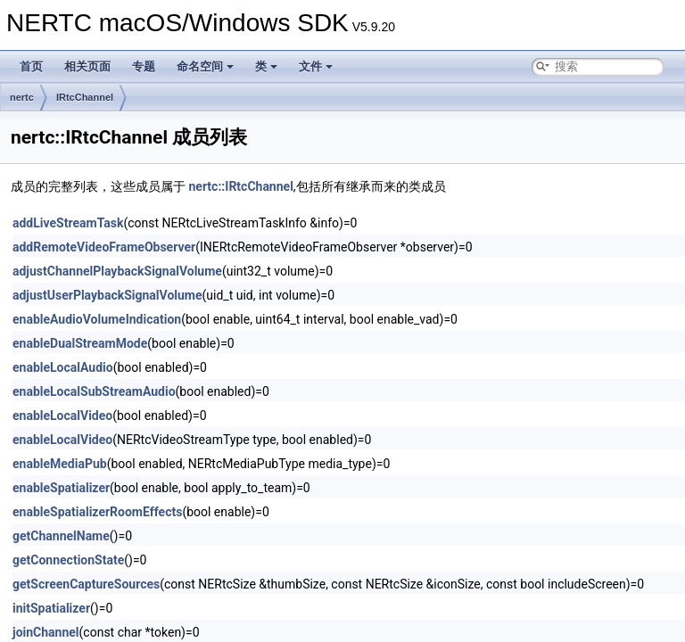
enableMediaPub (59, 464)
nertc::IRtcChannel (240, 186)
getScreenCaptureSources (86, 584)
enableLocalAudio (62, 367)
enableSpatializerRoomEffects (97, 512)
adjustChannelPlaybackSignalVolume (117, 271)
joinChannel (45, 632)
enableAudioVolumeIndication (96, 319)
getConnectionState (68, 560)
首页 (31, 66)
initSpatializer (51, 608)
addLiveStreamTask (67, 223)
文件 (316, 66)
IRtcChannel (84, 97)
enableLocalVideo (62, 415)
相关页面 (87, 66)
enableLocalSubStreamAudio (94, 391)
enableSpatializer (61, 488)
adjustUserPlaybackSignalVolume (107, 295)
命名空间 (205, 66)
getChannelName (61, 536)
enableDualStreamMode (79, 343)
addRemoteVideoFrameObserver (103, 247)
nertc (22, 97)
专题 (143, 66)
